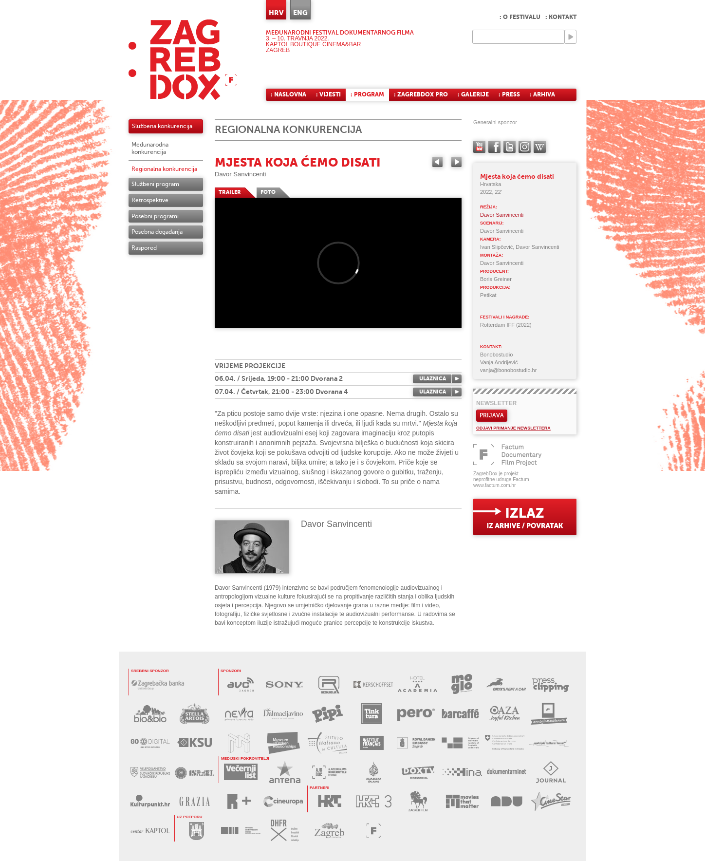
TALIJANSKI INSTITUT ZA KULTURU (327, 743)
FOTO (268, 192)
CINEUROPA (283, 801)
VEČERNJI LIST (240, 772)
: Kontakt (560, 17)
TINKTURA (371, 714)
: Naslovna (288, 94)
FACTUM (373, 831)
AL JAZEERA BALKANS (329, 772)
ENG (300, 13)
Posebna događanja (157, 231)
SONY (284, 684)
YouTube (479, 147)
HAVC (240, 831)
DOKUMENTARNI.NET (506, 772)
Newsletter (496, 403)
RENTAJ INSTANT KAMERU (549, 714)
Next (456, 162)
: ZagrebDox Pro (421, 94)
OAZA (504, 714)
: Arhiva (542, 94)
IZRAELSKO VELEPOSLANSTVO (194, 772)
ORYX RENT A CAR (506, 684)
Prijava (492, 415)
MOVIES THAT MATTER (462, 801)
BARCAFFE (460, 714)
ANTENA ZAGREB (285, 772)
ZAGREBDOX (183, 59)
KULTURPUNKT (150, 801)
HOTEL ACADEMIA (417, 684)
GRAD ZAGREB (196, 831)
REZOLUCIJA (329, 684)
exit (524, 517)
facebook (494, 147)
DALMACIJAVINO (283, 714)
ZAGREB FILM (418, 801)
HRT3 (373, 801)
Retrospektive (149, 200)
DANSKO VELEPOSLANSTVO (416, 743)
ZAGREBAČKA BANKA (158, 684)
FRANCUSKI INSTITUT (371, 743)
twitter (509, 147)
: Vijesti (328, 94)
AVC (240, 684)
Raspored (144, 247)
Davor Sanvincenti (240, 174)
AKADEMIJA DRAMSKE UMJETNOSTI (506, 801)
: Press (509, 94)
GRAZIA (194, 801)
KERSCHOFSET (373, 684)
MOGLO (462, 684)
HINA (462, 772)
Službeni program (155, 184)
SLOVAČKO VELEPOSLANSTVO (150, 772)
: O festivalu (520, 17)
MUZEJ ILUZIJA (239, 743)
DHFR (285, 831)
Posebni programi (155, 216)
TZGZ (329, 831)
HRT (329, 801)
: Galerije (473, 94)
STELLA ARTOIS (194, 714)
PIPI (327, 714)
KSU (194, 743)
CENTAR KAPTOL (150, 831)
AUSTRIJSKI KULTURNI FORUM (549, 743)
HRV (276, 13)
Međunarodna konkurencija (149, 148)
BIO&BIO (150, 714)
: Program (367, 94)
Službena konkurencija (162, 126)
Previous (437, 162)
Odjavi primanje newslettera (513, 428)
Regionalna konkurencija (164, 169)
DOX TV (418, 772)
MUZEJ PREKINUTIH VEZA (283, 743)
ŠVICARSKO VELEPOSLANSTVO (504, 743)
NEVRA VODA (239, 714)
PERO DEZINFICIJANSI (416, 714)
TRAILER (230, 192)
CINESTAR (551, 801)
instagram (525, 147)
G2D (150, 743)
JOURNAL (551, 772)
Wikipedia (540, 147)
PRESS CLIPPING (550, 684)
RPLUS (239, 801)
